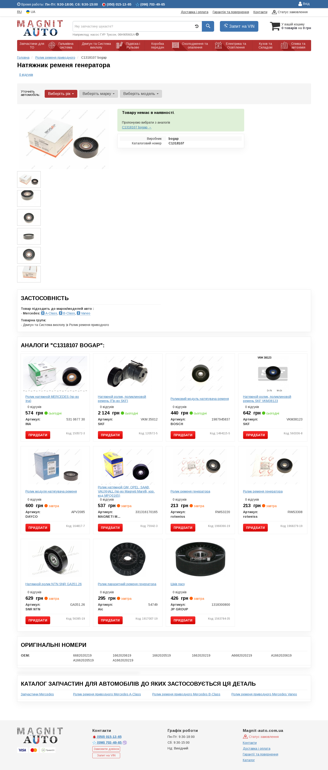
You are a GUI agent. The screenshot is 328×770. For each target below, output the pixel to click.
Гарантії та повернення (260, 754)
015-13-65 (107, 737)
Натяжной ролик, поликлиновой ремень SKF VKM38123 (267, 399)
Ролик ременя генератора (190, 491)
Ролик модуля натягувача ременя (51, 491)
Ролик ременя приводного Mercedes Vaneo (264, 694)
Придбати (37, 435)
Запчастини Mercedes (37, 694)
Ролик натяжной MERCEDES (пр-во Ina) (52, 399)
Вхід (304, 4)
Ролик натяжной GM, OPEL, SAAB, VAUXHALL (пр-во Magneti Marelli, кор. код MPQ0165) (126, 491)
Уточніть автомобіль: (30, 93)
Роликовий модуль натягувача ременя (200, 399)
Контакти (260, 12)
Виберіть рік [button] (61, 93)
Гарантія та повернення (231, 12)
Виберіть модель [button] (141, 93)
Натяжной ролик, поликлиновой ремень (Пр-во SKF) (122, 399)
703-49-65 (107, 742)
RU (19, 12)
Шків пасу (178, 584)
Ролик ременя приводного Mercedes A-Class (107, 694)
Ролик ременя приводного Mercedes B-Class (186, 694)
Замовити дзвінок (106, 749)
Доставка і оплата (194, 12)
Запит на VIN (239, 26)
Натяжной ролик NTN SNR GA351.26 (53, 584)
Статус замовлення (290, 12)
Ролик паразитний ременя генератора (127, 584)
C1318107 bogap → (137, 127)
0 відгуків (26, 74)
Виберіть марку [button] (99, 93)
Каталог (249, 760)
